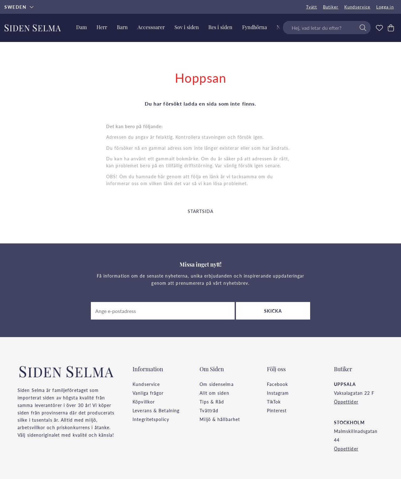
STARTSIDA (201, 211)
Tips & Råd (212, 401)
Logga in (385, 7)
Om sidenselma (216, 384)
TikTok (274, 401)
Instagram (278, 393)
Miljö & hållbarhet (220, 419)
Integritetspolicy (151, 419)
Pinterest (277, 410)
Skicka (273, 311)
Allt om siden (214, 393)
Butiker (331, 7)
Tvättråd (209, 410)
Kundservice (357, 7)
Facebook (277, 384)
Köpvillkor (144, 401)
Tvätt (311, 7)
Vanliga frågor (148, 393)
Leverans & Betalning (156, 410)
